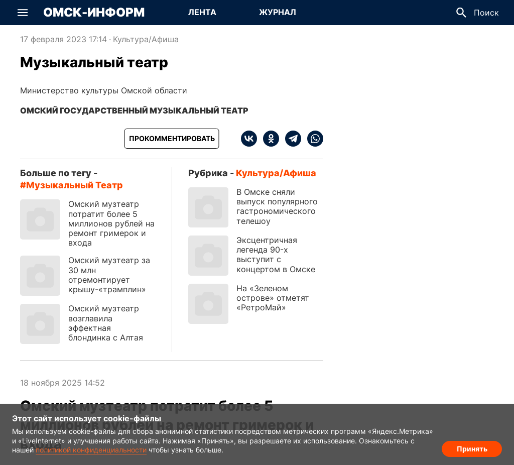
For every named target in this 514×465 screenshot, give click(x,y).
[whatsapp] (312, 139)
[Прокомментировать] (171, 139)
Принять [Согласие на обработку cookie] (472, 447)
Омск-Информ (94, 13)
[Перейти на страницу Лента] (202, 12)
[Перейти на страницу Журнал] (277, 12)
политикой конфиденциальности (91, 449)
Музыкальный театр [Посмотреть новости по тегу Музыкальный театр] (74, 185)
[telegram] (290, 139)
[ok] (268, 139)
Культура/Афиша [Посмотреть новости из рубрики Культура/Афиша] (146, 39)
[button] (22, 12)
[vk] (249, 139)
